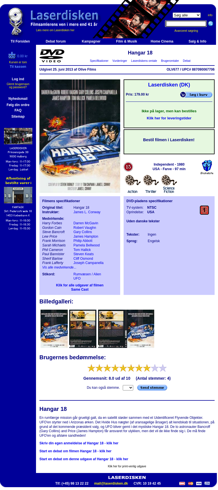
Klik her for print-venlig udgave (127, 466)
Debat (186, 60)
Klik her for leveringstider (169, 118)
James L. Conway (86, 212)
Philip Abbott (82, 241)
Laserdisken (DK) (169, 85)
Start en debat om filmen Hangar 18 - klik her (75, 451)
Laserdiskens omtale (144, 60)
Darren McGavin (85, 223)
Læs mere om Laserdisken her (55, 30)
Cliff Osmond (83, 259)
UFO (77, 278)
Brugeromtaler (169, 60)
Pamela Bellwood (86, 245)
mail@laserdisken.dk (111, 483)
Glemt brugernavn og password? (18, 86)
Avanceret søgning (189, 30)
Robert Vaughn (84, 228)
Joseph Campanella (88, 263)
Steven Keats (83, 254)
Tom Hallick (82, 250)
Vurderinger (120, 60)
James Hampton (85, 236)
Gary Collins (82, 232)
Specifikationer (99, 60)
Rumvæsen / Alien (87, 274)
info (210, 15)
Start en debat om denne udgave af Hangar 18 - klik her (83, 459)
